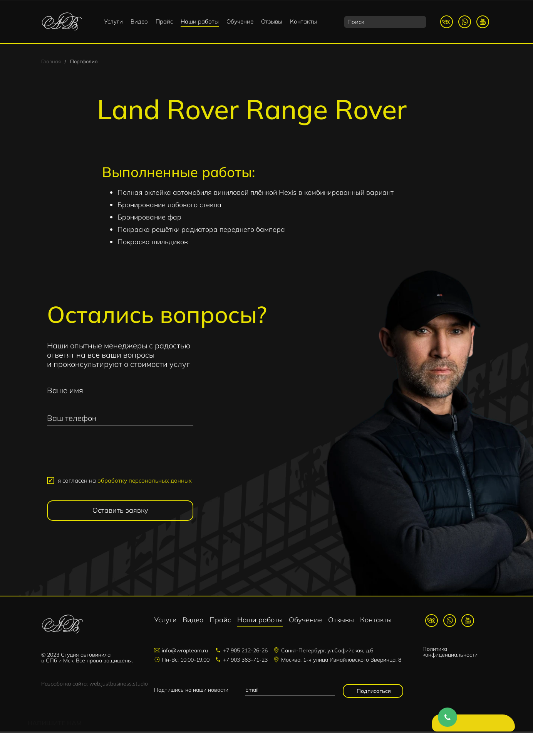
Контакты (303, 21)
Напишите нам (469, 725)
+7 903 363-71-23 (245, 661)
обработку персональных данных (144, 482)
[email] (290, 692)
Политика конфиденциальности (450, 653)
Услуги (113, 21)
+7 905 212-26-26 (245, 652)
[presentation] (120, 456)
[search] (385, 22)
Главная (51, 62)
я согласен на (125, 482)
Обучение (239, 21)
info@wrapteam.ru (185, 652)
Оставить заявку (120, 512)
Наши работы (200, 21)
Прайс (164, 21)
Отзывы (271, 21)
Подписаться (373, 692)
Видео (139, 21)
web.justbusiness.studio (118, 685)
